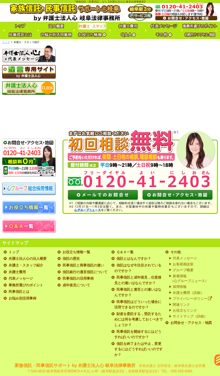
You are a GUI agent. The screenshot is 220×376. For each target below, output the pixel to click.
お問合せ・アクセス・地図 (191, 323)
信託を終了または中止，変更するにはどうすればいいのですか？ (138, 349)
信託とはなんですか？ (133, 258)
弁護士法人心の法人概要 (28, 258)
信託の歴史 (71, 258)
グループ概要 (183, 270)
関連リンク (181, 304)
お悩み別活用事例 (22, 298)
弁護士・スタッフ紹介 (26, 265)
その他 (175, 252)
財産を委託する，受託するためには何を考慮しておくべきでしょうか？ (138, 319)
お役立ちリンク (185, 310)
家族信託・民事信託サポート (110, 368)
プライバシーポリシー (192, 298)
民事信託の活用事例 (78, 278)
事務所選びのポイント (26, 285)
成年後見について (76, 285)
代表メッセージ (21, 278)
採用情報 (180, 286)
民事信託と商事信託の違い (83, 265)
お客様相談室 (183, 264)
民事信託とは (19, 291)
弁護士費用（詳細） (188, 293)
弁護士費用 (17, 272)
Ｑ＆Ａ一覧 (125, 252)
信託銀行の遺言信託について (85, 272)
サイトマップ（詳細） (190, 316)
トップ (6, 42)
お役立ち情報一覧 (76, 252)
